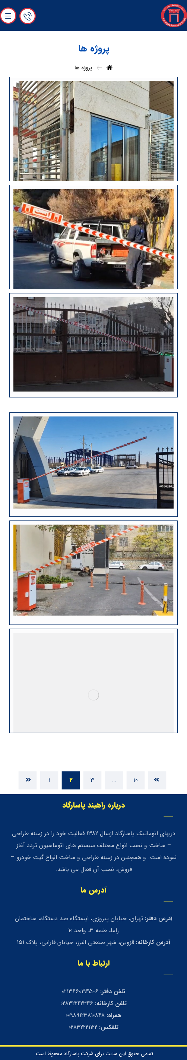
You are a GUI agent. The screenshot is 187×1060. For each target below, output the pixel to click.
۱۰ (135, 780)
